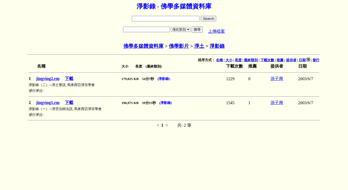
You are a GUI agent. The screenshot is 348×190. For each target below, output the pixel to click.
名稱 (219, 60)
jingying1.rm (47, 102)
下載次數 (267, 60)
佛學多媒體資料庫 (143, 46)
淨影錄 (217, 46)
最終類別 (251, 60)
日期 (302, 60)
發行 (316, 60)
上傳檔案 (216, 31)
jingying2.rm (47, 78)
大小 (228, 60)
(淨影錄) (163, 79)
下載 (69, 78)
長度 (238, 60)
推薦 (280, 60)
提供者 (291, 60)
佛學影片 (179, 46)
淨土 (199, 46)
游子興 (276, 78)
